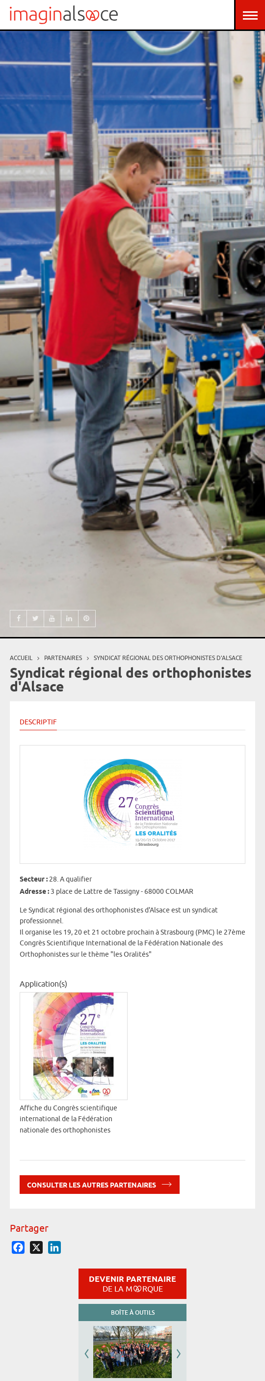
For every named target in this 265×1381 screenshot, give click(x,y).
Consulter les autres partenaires (99, 1183)
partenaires (63, 658)
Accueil (21, 658)
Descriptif (38, 722)
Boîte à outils (133, 1312)
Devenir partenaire (132, 1283)
